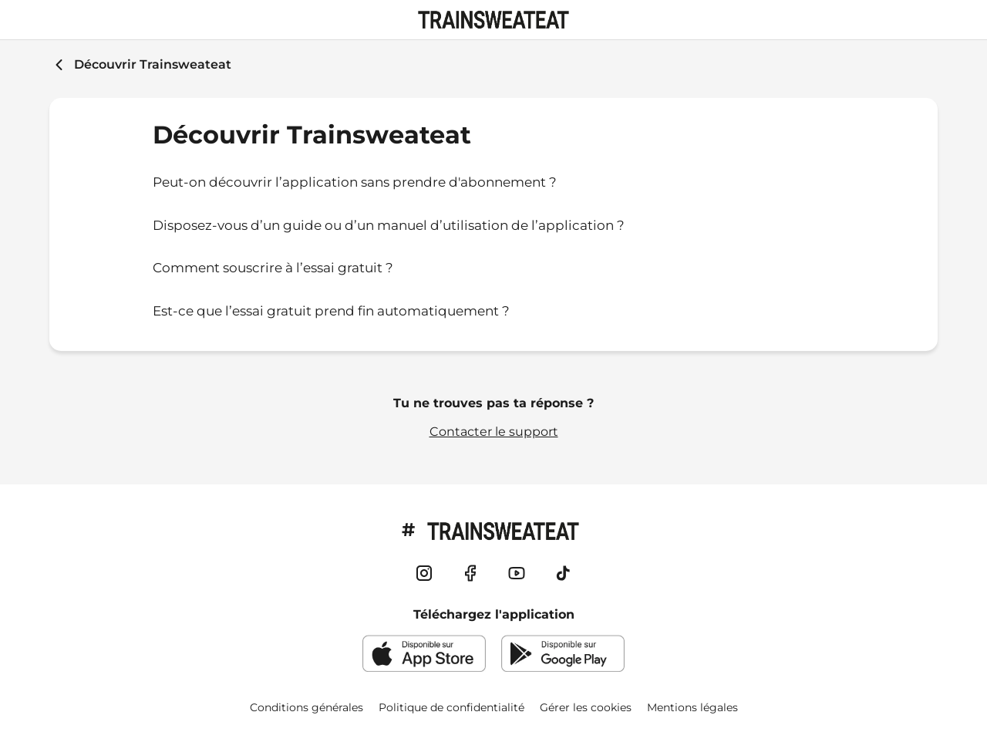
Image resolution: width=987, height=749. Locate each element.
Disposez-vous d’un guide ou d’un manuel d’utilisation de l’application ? (389, 225)
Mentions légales (692, 707)
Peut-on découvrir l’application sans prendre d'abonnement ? (355, 182)
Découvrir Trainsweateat (152, 64)
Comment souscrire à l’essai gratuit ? (273, 267)
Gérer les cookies (586, 707)
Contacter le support (493, 431)
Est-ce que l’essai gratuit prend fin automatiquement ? (331, 311)
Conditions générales (306, 707)
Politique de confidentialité (451, 707)
